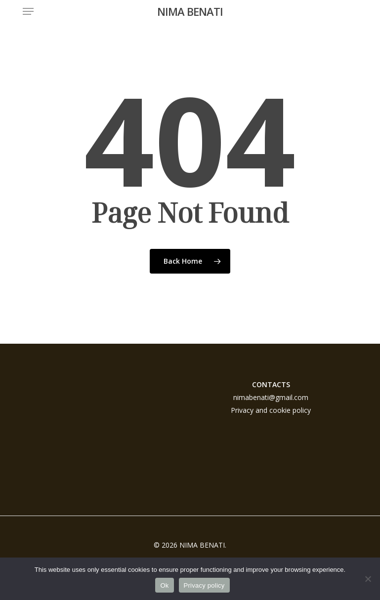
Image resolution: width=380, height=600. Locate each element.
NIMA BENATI (190, 11)
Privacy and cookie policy (271, 410)
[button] (28, 11)
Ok (164, 585)
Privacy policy (204, 585)
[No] (368, 579)
